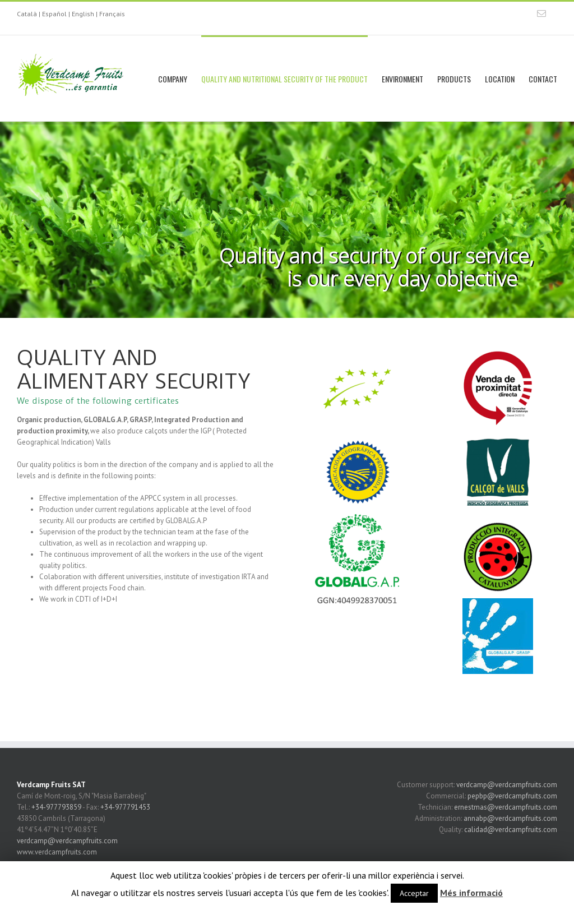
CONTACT (543, 79)
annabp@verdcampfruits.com (510, 818)
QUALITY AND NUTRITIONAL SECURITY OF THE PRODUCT (284, 79)
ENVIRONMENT (402, 79)
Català (27, 14)
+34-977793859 (56, 807)
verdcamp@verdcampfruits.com (67, 841)
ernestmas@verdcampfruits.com (505, 807)
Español (54, 14)
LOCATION (500, 79)
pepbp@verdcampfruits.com (512, 796)
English (83, 14)
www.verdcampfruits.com (57, 852)
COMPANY (172, 79)
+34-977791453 (125, 807)
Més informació (471, 892)
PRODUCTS (454, 79)
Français (112, 14)
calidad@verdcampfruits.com (510, 829)
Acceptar (414, 893)
